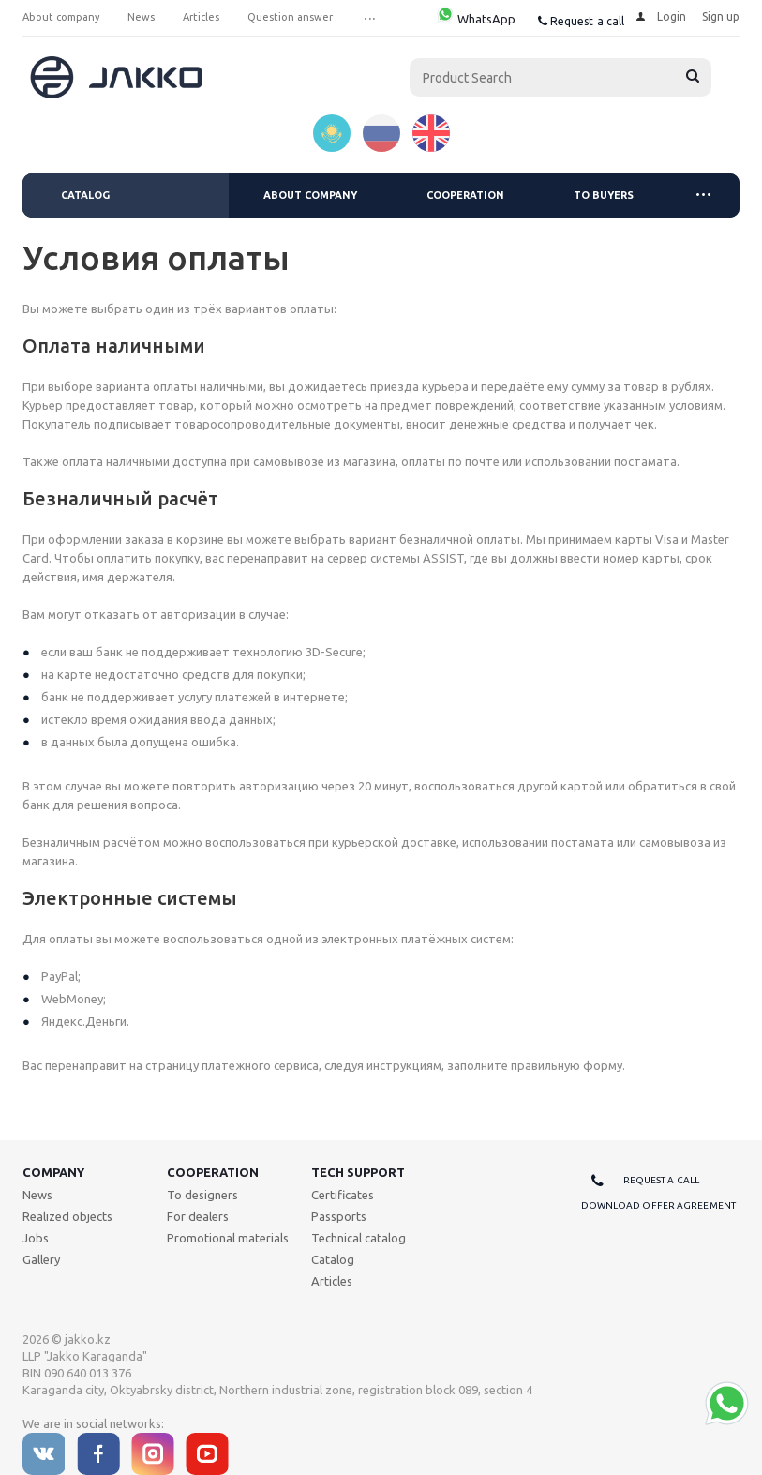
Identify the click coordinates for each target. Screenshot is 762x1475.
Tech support (358, 1172)
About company (310, 195)
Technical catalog (358, 1237)
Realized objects (67, 1216)
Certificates (342, 1194)
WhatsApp (475, 18)
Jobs (35, 1237)
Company (53, 1172)
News (37, 1194)
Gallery (41, 1259)
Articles (331, 1280)
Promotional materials (228, 1237)
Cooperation (465, 195)
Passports (338, 1216)
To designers (202, 1194)
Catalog (85, 195)
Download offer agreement (658, 1205)
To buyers (604, 195)
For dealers (198, 1216)
